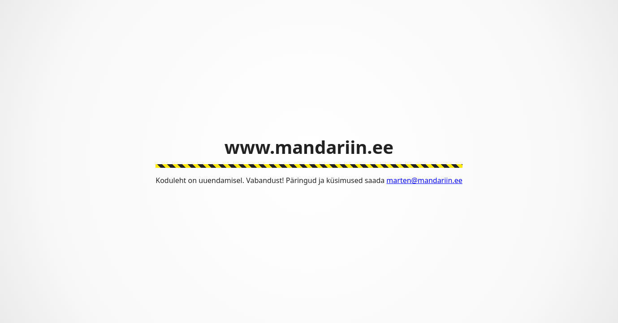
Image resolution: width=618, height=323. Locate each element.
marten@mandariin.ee (424, 180)
